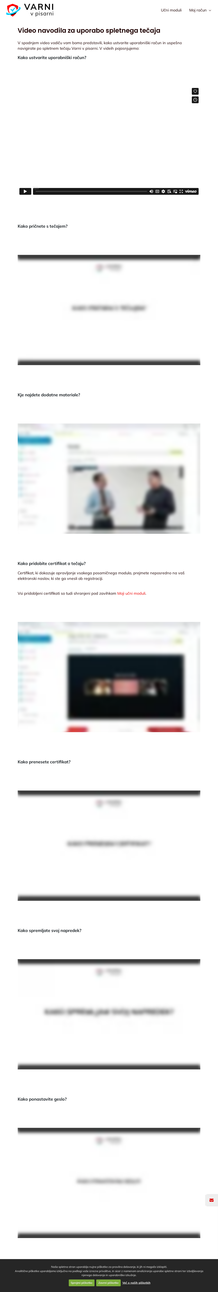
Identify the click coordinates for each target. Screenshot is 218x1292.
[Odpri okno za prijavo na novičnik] (211, 1200)
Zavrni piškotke (108, 1282)
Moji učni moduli (131, 593)
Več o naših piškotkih (136, 1282)
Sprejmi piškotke (81, 1282)
